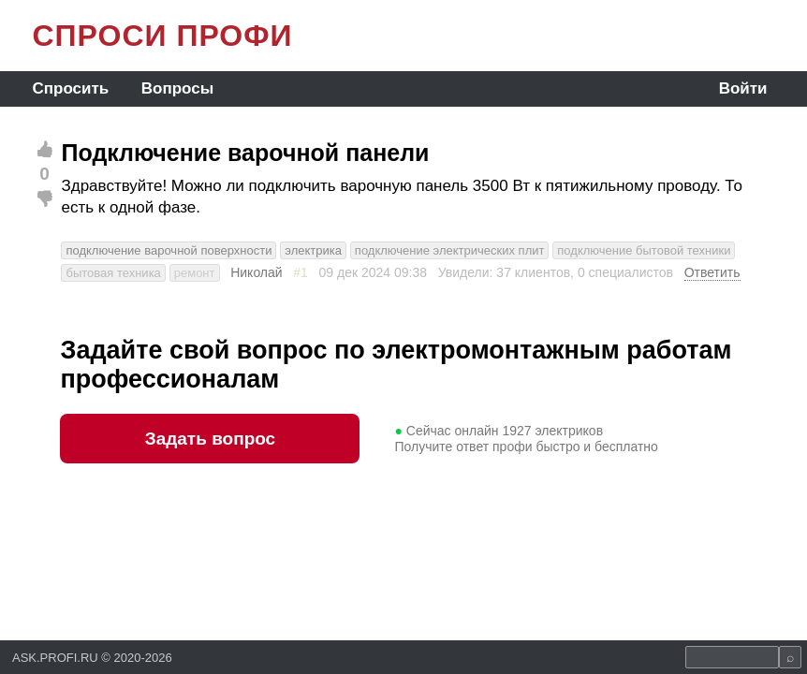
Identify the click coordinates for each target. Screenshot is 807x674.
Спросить (70, 88)
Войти (743, 88)
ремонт (194, 273)
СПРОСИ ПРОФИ (162, 35)
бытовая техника (113, 273)
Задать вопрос (210, 438)
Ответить (712, 272)
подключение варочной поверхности (168, 250)
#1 (300, 272)
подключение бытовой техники (643, 250)
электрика (313, 250)
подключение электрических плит (450, 250)
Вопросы (177, 88)
